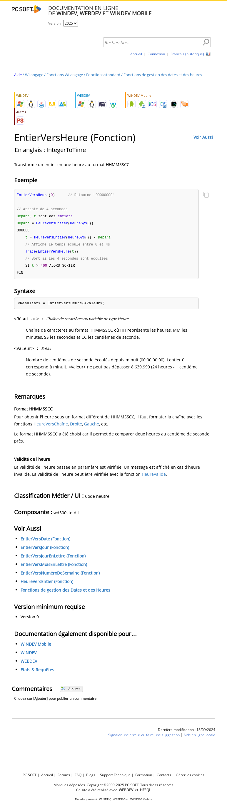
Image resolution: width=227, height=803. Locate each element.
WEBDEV (29, 664)
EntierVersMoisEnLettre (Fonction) (54, 567)
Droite (76, 427)
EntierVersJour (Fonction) (45, 550)
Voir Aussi (203, 137)
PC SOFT (29, 774)
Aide (18, 74)
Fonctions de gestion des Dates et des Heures (65, 593)
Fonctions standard (103, 74)
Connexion (156, 53)
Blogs (90, 774)
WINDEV (28, 656)
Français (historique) (187, 53)
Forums (64, 774)
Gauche (91, 427)
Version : (55, 23)
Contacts (164, 774)
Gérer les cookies (190, 774)
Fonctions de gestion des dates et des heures (162, 74)
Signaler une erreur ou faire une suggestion (144, 738)
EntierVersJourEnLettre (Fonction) (53, 559)
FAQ (78, 774)
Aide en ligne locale (199, 738)
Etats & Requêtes (37, 673)
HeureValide (154, 477)
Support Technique (115, 774)
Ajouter (70, 692)
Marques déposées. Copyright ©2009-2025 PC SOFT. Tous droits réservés (113, 784)
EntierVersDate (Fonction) (45, 542)
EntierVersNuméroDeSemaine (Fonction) (60, 576)
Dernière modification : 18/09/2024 (186, 732)
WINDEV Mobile (36, 647)
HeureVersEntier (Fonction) (47, 584)
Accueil (136, 53)
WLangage (34, 74)
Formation (143, 774)
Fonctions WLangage (64, 74)
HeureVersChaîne (51, 427)
